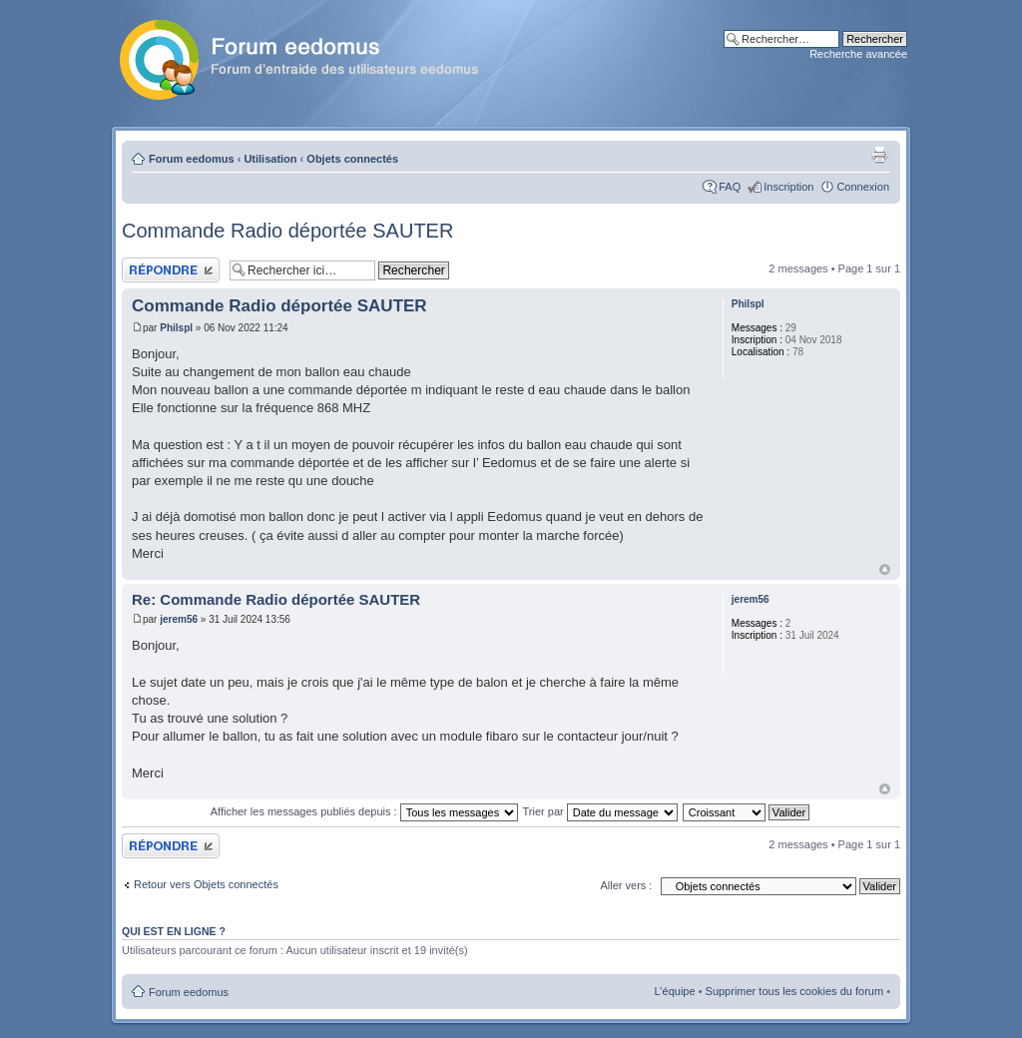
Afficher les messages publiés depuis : (364, 811)
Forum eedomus (192, 159)
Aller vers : (626, 885)
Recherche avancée (858, 54)
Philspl (176, 327)
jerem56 (179, 619)
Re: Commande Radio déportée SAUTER (276, 599)
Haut (884, 569)
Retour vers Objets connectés (206, 884)
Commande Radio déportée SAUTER (287, 231)
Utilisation (270, 159)
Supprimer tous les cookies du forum (795, 991)
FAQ (730, 187)
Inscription (788, 187)
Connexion (862, 187)
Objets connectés (352, 159)
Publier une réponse (171, 270)
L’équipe (675, 991)
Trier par (600, 811)
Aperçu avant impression (879, 155)
